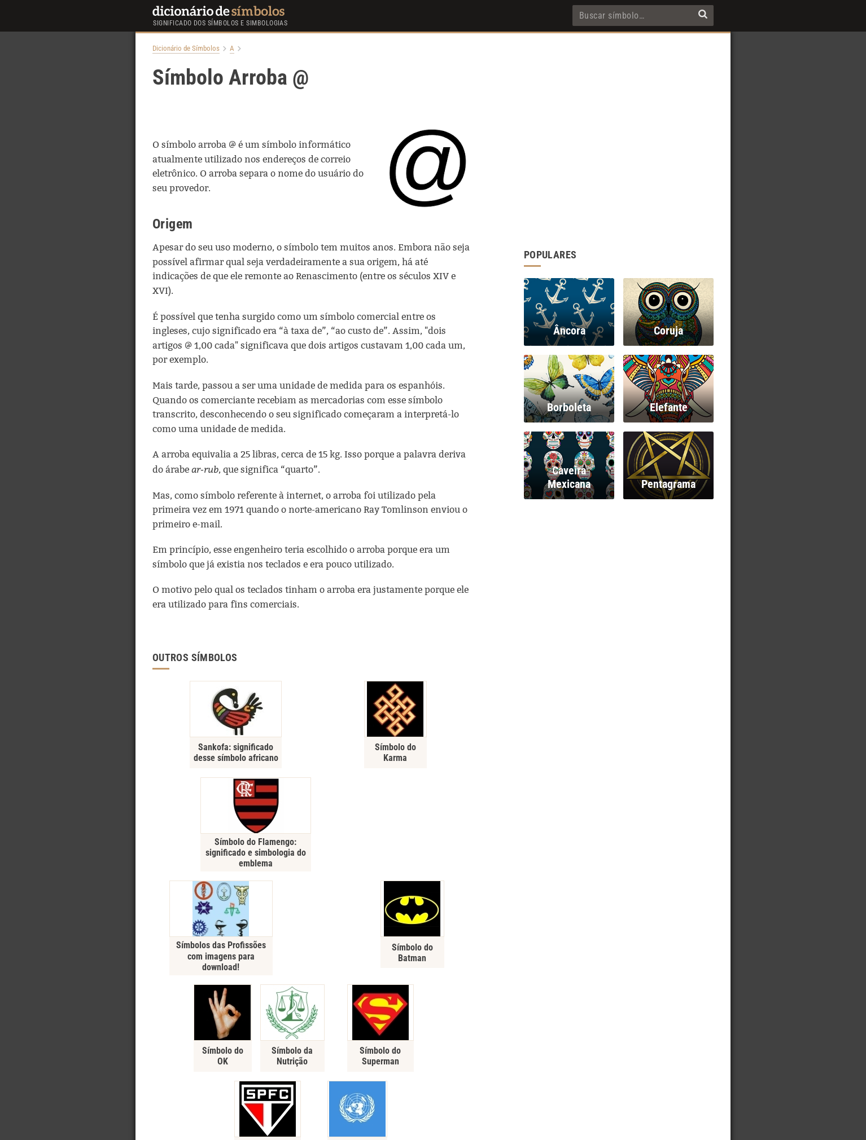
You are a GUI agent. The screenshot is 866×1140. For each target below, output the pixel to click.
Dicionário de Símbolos (186, 48)
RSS (552, 1066)
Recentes (517, 1066)
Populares (474, 1066)
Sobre (399, 1066)
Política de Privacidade (341, 1066)
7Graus (453, 1123)
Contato (433, 1066)
